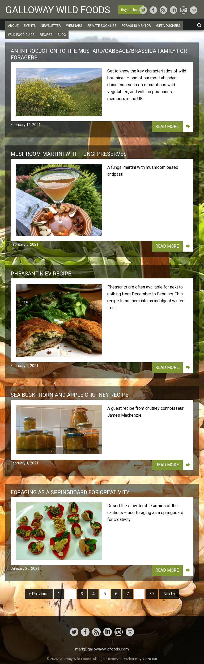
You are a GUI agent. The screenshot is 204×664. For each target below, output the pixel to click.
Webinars (74, 26)
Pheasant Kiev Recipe (41, 273)
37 (152, 593)
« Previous (39, 593)
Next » (169, 593)
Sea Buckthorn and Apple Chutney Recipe (70, 395)
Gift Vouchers (168, 26)
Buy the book (131, 10)
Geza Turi (150, 659)
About (13, 26)
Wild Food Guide (21, 35)
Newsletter (51, 26)
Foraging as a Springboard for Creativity (70, 492)
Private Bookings (101, 26)
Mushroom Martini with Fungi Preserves (69, 154)
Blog (62, 35)
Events (30, 26)
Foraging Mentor (136, 26)
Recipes (46, 35)
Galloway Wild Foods (57, 10)
